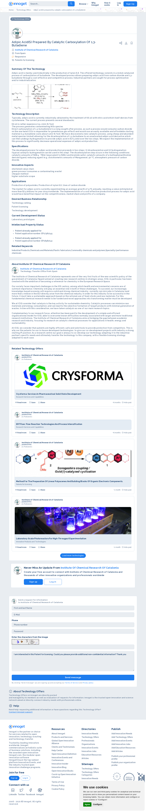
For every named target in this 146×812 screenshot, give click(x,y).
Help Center (57, 750)
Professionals (88, 741)
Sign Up (130, 4)
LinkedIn (13, 792)
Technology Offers (90, 737)
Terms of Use (58, 782)
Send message (73, 677)
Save (32, 402)
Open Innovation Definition (64, 754)
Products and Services (62, 737)
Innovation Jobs (89, 751)
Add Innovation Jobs (120, 744)
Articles (85, 758)
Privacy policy (88, 683)
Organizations (88, 744)
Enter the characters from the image (30, 637)
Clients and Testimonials (63, 747)
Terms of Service (72, 683)
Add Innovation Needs (121, 733)
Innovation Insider (60, 764)
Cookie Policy (58, 789)
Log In (119, 4)
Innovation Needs (90, 733)
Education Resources (91, 755)
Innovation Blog (59, 767)
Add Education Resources (123, 748)
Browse (84, 4)
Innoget (40, 792)
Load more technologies (73, 556)
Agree (87, 804)
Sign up (33, 582)
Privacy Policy (58, 785)
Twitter (21, 792)
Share (41, 402)
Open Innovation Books (62, 771)
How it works (107, 4)
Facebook (30, 792)
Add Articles (117, 751)
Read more (20, 402)
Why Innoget (95, 4)
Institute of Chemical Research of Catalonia (36, 50)
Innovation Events (90, 748)
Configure (97, 804)
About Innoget (58, 733)
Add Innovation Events (121, 741)
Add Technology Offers (122, 737)
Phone (15, 620)
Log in (53, 582)
